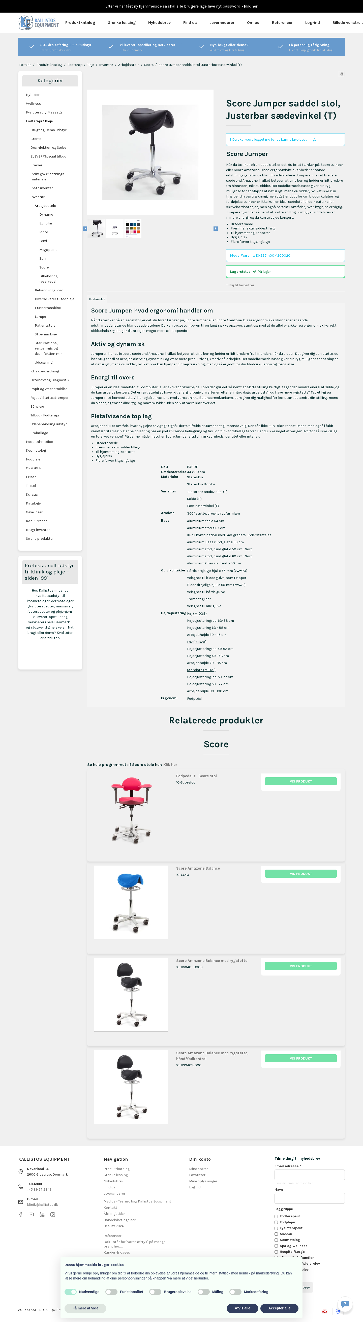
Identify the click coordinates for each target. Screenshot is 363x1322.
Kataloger (34, 503)
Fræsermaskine (48, 308)
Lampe (40, 317)
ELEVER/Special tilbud (48, 156)
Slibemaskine (46, 334)
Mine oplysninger (203, 1181)
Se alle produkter (40, 538)
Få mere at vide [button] (85, 1308)
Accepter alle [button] (279, 1308)
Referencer (282, 22)
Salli (42, 258)
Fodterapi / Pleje (39, 121)
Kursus (32, 494)
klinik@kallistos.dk (42, 1204)
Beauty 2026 (114, 1226)
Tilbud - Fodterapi (45, 415)
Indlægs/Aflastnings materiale (47, 176)
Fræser (36, 165)
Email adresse (288, 1166)
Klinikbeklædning (45, 371)
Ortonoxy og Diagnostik (50, 380)
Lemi (43, 241)
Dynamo (46, 214)
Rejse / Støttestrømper (50, 398)
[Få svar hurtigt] (345, 1304)
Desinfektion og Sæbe (48, 147)
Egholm (45, 223)
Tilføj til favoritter (240, 285)
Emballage (39, 433)
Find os (190, 22)
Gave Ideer (34, 512)
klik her (251, 6)
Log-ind (312, 22)
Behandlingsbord (49, 290)
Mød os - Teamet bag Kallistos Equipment (137, 1201)
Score (44, 267)
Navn (279, 1189)
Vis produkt (301, 781)
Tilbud (31, 486)
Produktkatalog (80, 22)
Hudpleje (33, 459)
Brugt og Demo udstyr (49, 130)
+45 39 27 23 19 (39, 1189)
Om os (253, 22)
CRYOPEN (34, 468)
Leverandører (221, 22)
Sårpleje (37, 406)
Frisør (31, 477)
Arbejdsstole (45, 206)
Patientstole (45, 325)
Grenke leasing (122, 22)
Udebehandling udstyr (49, 424)
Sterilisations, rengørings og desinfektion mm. (49, 348)
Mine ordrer (198, 1169)
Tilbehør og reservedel (48, 279)
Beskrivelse (97, 299)
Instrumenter (42, 188)
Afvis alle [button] (242, 1308)
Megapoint (48, 250)
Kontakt (110, 1208)
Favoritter (197, 1175)
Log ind (195, 1187)
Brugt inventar (38, 530)
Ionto (43, 232)
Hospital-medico (39, 442)
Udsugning (43, 362)
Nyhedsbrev (159, 22)
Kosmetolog (36, 450)
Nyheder (33, 95)
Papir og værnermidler (49, 389)
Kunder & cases (117, 1252)
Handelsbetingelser (120, 1220)
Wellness (33, 103)
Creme (36, 139)
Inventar (38, 197)
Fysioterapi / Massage (44, 112)
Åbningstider (114, 1214)
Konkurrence (36, 521)
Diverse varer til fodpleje (54, 299)
